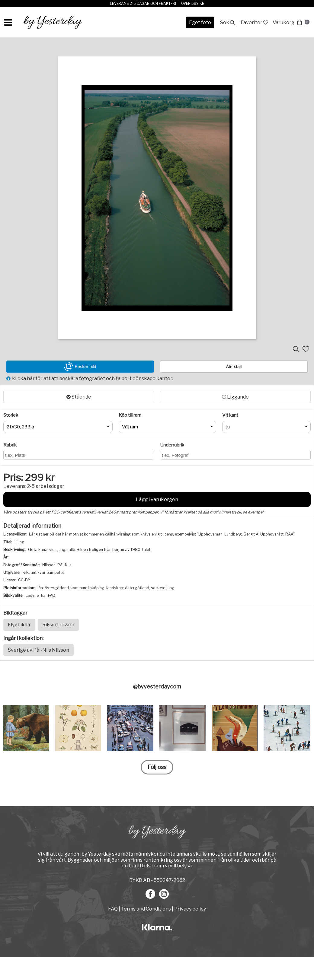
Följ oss (157, 767)
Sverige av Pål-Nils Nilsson (38, 650)
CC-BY (24, 580)
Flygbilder (19, 625)
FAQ (51, 595)
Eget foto (200, 22)
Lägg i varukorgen (157, 499)
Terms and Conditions (146, 909)
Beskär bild (80, 366)
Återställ (234, 366)
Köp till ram (130, 415)
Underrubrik (172, 445)
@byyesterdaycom (157, 686)
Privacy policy (190, 909)
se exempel (253, 512)
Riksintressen (58, 625)
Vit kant (230, 415)
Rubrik (10, 445)
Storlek (10, 415)
